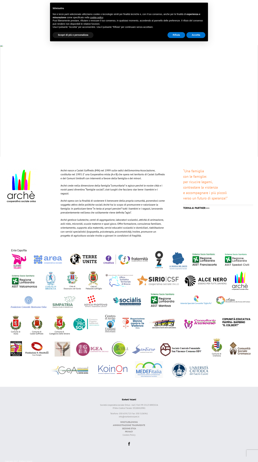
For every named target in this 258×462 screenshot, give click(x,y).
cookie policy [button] (96, 17)
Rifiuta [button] (176, 35)
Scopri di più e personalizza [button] (73, 35)
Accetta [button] (196, 35)
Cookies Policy (129, 435)
